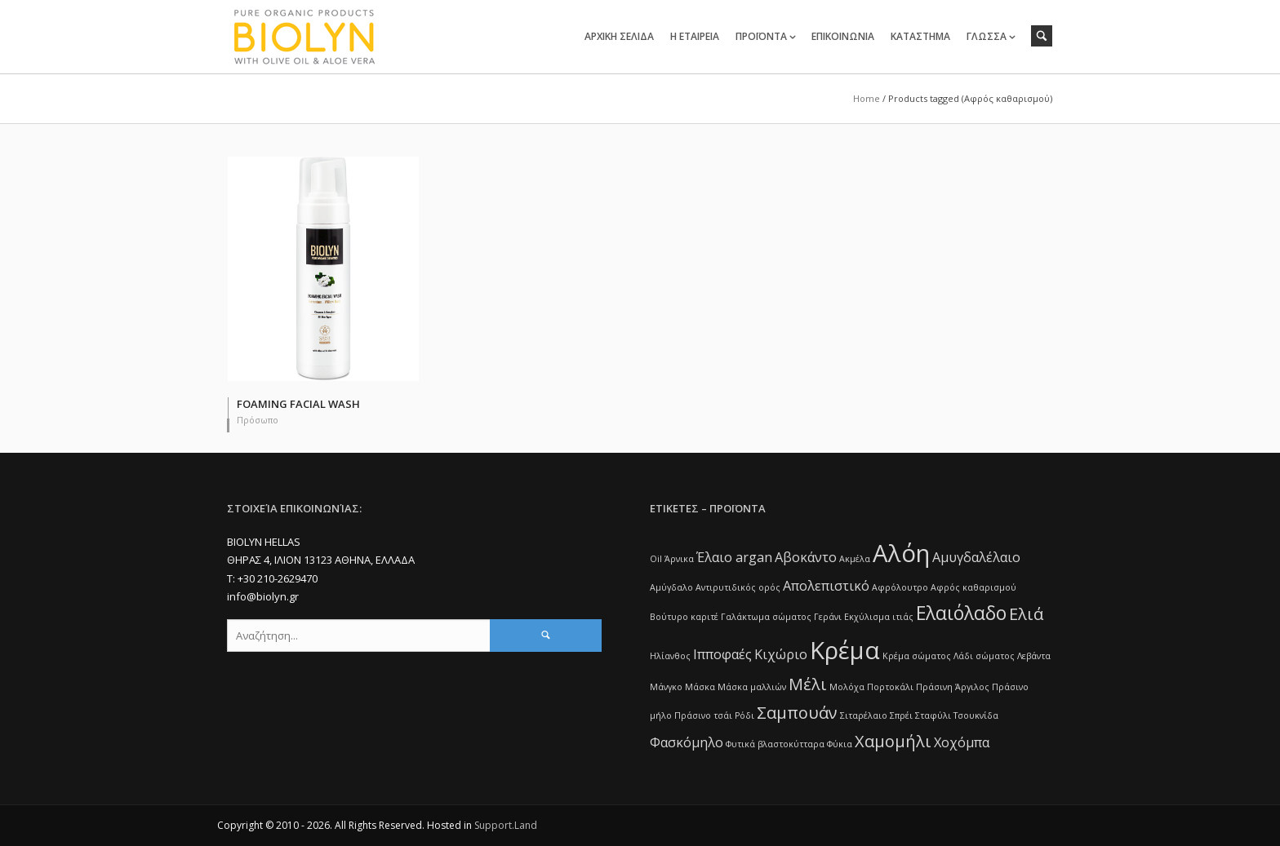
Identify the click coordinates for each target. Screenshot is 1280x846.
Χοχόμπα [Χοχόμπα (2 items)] (961, 742)
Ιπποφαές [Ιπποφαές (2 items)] (722, 654)
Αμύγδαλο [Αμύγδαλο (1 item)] (671, 587)
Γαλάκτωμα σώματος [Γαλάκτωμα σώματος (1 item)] (766, 616)
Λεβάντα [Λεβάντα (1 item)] (1034, 656)
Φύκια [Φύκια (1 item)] (839, 744)
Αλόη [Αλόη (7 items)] (901, 553)
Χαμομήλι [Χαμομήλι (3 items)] (893, 741)
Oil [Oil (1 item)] (656, 559)
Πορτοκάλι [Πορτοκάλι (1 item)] (890, 687)
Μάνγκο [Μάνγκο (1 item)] (666, 687)
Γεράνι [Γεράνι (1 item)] (828, 616)
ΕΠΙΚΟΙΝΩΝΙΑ (842, 36)
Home (866, 98)
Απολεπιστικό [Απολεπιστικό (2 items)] (826, 586)
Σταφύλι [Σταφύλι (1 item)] (933, 715)
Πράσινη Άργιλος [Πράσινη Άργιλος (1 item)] (952, 687)
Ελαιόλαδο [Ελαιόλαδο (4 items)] (961, 613)
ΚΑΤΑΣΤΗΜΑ (920, 36)
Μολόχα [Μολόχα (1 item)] (846, 687)
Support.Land (505, 825)
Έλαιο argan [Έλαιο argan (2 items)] (734, 557)
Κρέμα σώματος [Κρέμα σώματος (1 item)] (916, 656)
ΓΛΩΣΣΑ (987, 36)
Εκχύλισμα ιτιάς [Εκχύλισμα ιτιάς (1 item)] (878, 616)
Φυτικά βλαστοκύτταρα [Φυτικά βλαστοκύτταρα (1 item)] (775, 744)
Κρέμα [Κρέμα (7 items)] (845, 650)
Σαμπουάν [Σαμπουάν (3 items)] (797, 713)
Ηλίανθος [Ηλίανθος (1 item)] (670, 656)
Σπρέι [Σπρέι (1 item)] (901, 715)
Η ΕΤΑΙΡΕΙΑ (694, 36)
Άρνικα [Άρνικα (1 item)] (679, 559)
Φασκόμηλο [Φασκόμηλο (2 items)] (686, 742)
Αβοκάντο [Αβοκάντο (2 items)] (806, 557)
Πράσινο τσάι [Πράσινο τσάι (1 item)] (703, 715)
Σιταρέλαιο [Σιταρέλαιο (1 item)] (863, 715)
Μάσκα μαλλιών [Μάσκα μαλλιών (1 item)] (752, 687)
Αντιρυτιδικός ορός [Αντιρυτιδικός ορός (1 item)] (738, 587)
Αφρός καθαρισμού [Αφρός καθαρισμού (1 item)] (973, 587)
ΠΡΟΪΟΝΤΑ (761, 36)
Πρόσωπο (257, 419)
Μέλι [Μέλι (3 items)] (808, 684)
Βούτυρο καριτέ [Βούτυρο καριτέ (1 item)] (684, 616)
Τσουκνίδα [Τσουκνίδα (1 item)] (975, 715)
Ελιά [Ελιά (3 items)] (1026, 614)
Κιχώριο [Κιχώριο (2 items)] (780, 654)
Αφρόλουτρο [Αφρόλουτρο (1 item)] (900, 587)
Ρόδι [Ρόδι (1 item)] (744, 715)
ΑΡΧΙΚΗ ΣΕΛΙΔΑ (619, 36)
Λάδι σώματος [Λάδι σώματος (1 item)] (984, 656)
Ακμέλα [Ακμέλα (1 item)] (854, 559)
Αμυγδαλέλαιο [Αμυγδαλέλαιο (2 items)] (976, 557)
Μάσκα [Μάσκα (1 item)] (700, 687)
